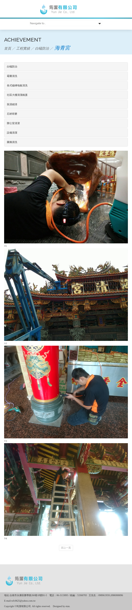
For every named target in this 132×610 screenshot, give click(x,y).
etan (68, 606)
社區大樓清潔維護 (17, 95)
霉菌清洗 (12, 76)
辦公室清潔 (13, 123)
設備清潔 (12, 132)
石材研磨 (12, 113)
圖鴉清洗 (12, 142)
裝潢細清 (12, 104)
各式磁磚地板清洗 (17, 85)
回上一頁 (66, 547)
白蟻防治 (42, 48)
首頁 (7, 48)
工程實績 (23, 48)
